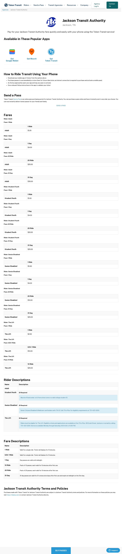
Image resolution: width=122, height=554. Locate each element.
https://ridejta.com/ (13, 495)
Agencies (5, 10)
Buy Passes (61, 551)
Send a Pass (17, 99)
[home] (13, 5)
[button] (27, 5)
